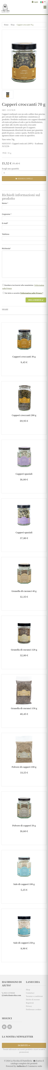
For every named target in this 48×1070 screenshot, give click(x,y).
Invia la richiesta (35, 300)
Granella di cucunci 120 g (24, 649)
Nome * (5, 203)
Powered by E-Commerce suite (24, 1066)
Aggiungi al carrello (24, 178)
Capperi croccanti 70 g (25, 25)
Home (6, 25)
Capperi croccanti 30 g (24, 356)
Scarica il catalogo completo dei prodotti (27, 1062)
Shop (12, 25)
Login (35, 1)
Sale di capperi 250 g (24, 942)
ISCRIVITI (24, 1045)
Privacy (29, 1006)
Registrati (30, 1003)
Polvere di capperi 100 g (24, 766)
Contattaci (30, 993)
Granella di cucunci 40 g (24, 591)
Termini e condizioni (34, 996)
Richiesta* (6, 248)
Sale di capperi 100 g (24, 884)
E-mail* (5, 223)
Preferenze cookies (33, 1009)
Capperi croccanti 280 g (24, 415)
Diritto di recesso (33, 999)
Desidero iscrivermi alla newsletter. (19, 285)
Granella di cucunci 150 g (24, 708)
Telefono (5, 234)
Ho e (12, 293)
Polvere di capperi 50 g (24, 825)
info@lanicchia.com (11, 995)
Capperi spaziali (24, 473)
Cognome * (6, 214)
